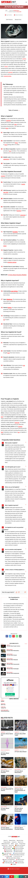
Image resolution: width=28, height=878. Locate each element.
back (8, 352)
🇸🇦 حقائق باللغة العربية (6, 853)
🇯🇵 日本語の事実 (8, 856)
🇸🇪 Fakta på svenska (18, 850)
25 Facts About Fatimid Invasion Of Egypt (20, 790)
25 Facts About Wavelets (5, 753)
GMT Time (3, 704)
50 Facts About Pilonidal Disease (19, 828)
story (15, 124)
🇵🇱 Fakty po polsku (20, 859)
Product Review (7, 842)
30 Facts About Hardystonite (13, 673)
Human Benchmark (5, 711)
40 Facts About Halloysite (12, 659)
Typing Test (3, 707)
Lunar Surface (14, 291)
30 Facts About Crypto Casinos (13, 646)
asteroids (17, 422)
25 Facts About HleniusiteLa (13, 650)
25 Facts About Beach (21, 751)
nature (4, 245)
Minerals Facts (18, 19)
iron (10, 151)
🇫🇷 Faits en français (8, 846)
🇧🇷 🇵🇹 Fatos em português (18, 848)
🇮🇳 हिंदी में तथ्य (5, 854)
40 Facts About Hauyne (12, 655)
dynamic (20, 426)
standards (6, 615)
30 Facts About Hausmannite (13, 664)
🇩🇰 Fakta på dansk (8, 850)
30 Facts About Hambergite (13, 668)
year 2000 (5, 192)
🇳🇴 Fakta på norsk (8, 851)
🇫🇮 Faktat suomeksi (18, 851)
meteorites (22, 215)
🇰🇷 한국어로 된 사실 (17, 856)
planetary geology (12, 262)
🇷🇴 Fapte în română (8, 861)
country (23, 184)
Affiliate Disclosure (5, 843)
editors (10, 617)
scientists (8, 120)
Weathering (9, 299)
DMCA (12, 843)
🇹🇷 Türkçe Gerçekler (19, 862)
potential (10, 72)
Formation (15, 231)
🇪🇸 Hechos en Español (18, 846)
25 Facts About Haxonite (5, 809)
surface (24, 58)
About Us (6, 840)
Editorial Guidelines (19, 14)
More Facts (11, 845)
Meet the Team (20, 840)
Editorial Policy (12, 840)
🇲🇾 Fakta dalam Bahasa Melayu (13, 858)
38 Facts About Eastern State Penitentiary (19, 810)
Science (10, 307)
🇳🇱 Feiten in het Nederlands (9, 859)
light (2, 416)
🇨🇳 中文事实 (13, 864)
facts (7, 128)
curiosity (3, 176)
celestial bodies (7, 76)
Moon (16, 142)
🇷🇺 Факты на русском (18, 861)
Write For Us (20, 842)
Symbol (2, 701)
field (2, 432)
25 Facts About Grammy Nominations (7, 828)
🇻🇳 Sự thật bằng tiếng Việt (8, 862)
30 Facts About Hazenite (5, 771)
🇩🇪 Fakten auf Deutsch (20, 845)
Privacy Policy (22, 843)
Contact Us (14, 842)
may (24, 365)
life (4, 319)
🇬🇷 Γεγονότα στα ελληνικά (19, 853)
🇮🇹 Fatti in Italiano (7, 848)
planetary (19, 210)
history (6, 66)
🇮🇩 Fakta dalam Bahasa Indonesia (17, 854)
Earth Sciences (9, 19)
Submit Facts (5, 845)
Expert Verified (9, 14)
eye (18, 432)
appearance (6, 159)
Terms (16, 843)
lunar (6, 144)
